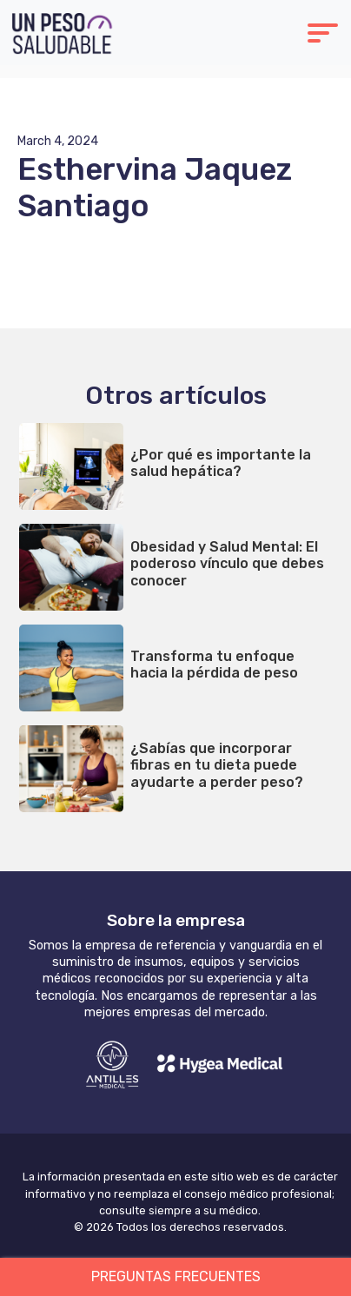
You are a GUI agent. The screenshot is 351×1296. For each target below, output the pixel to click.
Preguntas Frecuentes (176, 1276)
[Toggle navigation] (322, 35)
